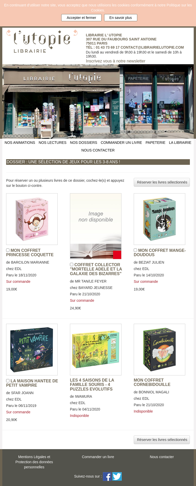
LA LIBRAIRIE (180, 143)
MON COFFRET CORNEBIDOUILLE (152, 382)
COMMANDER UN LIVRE (121, 143)
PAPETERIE (156, 143)
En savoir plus (120, 18)
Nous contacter (162, 457)
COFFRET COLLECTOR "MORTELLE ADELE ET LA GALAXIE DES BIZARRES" (96, 269)
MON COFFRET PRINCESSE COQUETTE (30, 252)
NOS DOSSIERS (83, 143)
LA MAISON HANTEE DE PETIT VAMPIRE (32, 383)
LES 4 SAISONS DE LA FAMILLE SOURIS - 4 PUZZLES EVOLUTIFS (92, 384)
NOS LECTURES (53, 143)
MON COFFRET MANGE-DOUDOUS (160, 252)
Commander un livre (98, 457)
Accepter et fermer (81, 18)
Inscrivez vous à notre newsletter (115, 61)
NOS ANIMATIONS (20, 143)
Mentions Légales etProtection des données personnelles (34, 462)
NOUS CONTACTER (98, 150)
